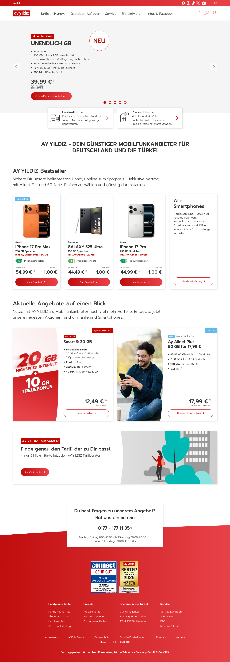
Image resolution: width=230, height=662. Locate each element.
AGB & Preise (76, 637)
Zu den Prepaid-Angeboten (50, 96)
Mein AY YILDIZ (169, 626)
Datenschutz (101, 637)
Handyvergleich (57, 621)
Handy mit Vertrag (59, 612)
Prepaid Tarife (92, 612)
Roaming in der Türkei (132, 616)
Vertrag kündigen (170, 612)
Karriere (180, 637)
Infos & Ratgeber (160, 13)
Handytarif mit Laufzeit (189, 413)
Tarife (45, 13)
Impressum (51, 637)
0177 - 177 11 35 (114, 528)
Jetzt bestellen (85, 413)
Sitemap (161, 637)
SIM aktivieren (132, 13)
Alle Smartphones (59, 616)
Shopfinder (167, 616)
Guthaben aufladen (95, 621)
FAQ (162, 621)
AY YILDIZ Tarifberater (132, 621)
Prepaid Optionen (94, 616)
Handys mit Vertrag (192, 281)
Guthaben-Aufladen (85, 13)
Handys (59, 13)
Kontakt (17, 3)
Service (110, 13)
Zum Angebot (34, 282)
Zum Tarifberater (33, 472)
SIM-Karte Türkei (129, 612)
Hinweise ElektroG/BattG (115, 642)
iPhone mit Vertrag (59, 626)
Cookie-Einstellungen (132, 637)
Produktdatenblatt (34, 261)
